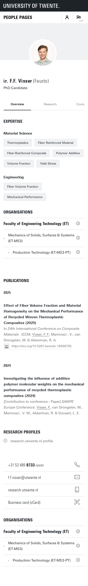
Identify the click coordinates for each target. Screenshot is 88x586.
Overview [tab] (17, 104)
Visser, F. (43, 407)
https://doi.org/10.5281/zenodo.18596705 (42, 346)
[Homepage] (17, 17)
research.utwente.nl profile (31, 441)
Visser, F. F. (40, 334)
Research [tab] (50, 104)
